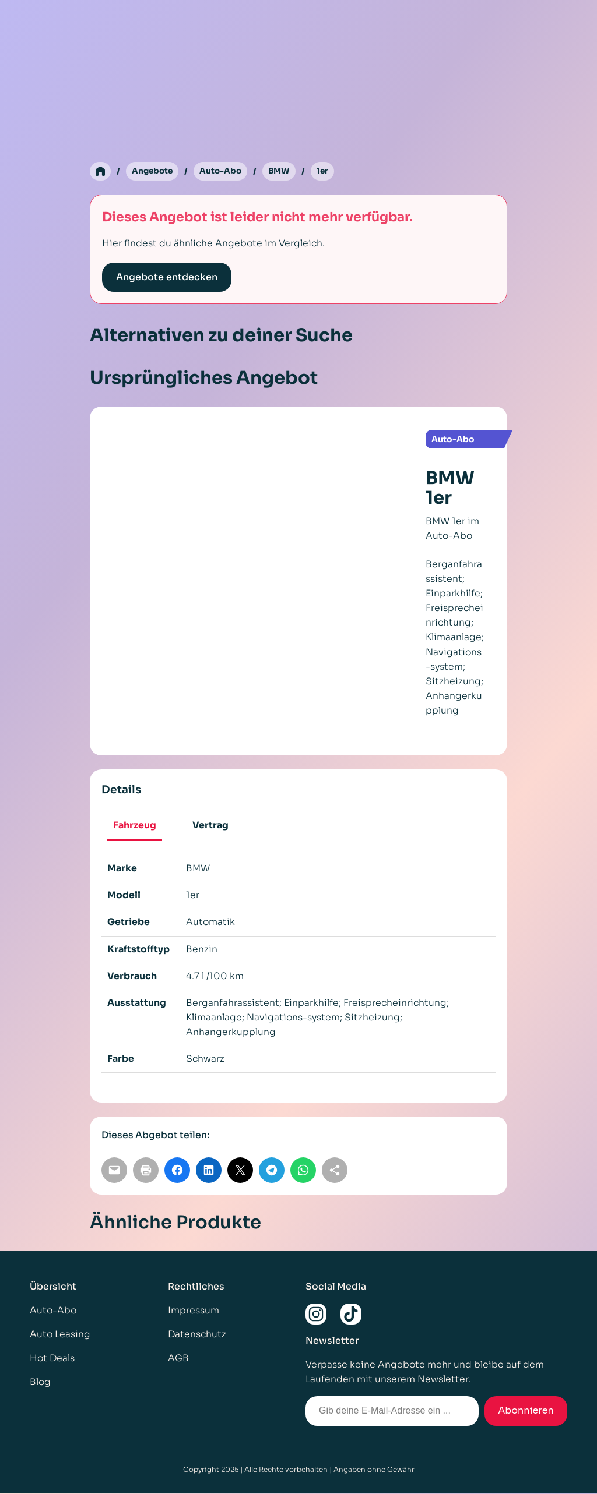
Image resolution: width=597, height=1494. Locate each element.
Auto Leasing (60, 1334)
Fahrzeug (134, 826)
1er (327, 171)
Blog (40, 1383)
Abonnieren (526, 1411)
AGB (178, 1359)
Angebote (153, 171)
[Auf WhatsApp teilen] (303, 1170)
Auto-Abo (223, 171)
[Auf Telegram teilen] (272, 1170)
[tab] (135, 827)
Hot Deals (52, 1359)
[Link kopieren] (334, 1170)
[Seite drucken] (146, 1170)
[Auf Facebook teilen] (177, 1170)
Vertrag (210, 826)
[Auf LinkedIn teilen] (209, 1170)
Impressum (193, 1310)
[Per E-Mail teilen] (114, 1170)
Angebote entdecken (166, 277)
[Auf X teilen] (240, 1170)
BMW (283, 171)
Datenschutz (197, 1334)
